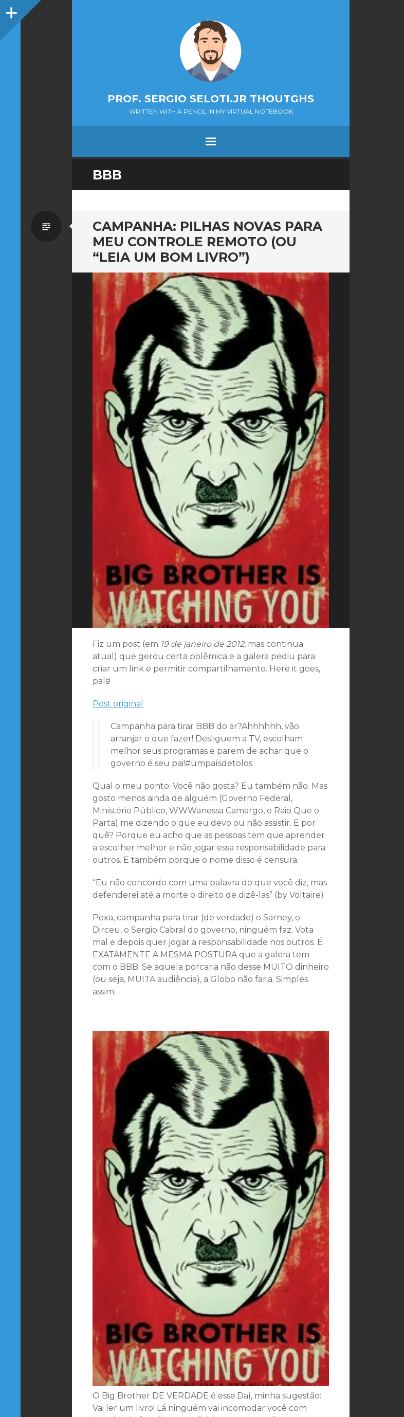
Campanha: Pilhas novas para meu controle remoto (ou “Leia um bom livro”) (207, 242)
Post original (118, 704)
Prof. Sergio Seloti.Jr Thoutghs (210, 99)
